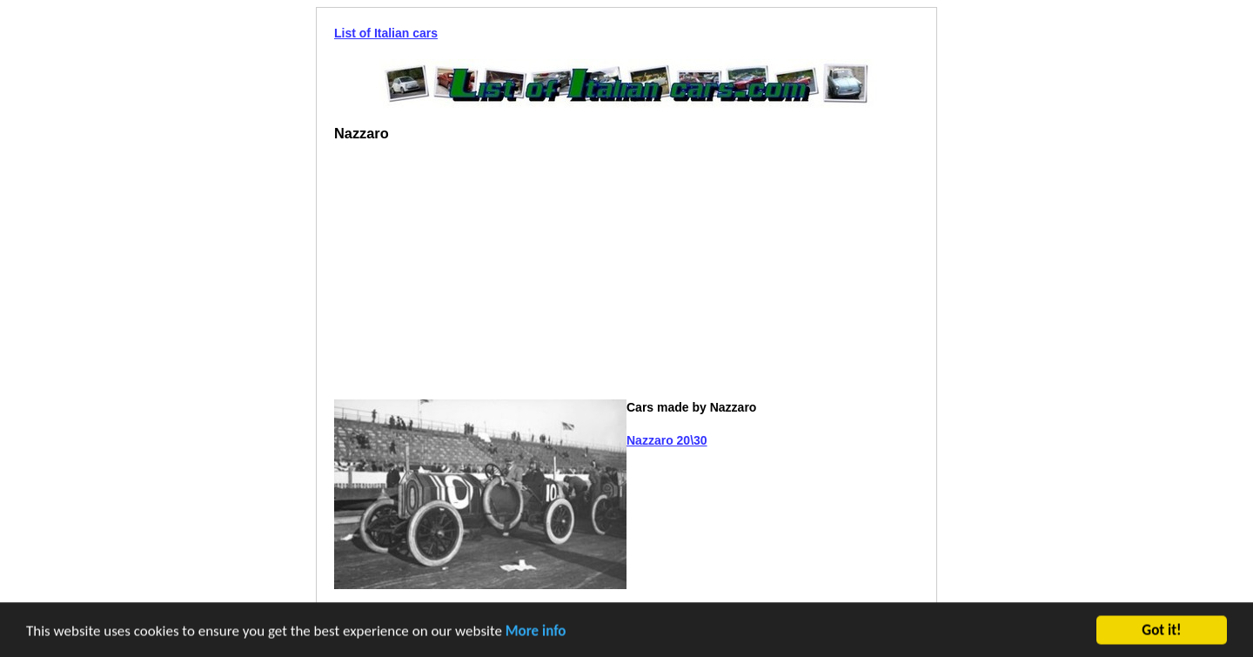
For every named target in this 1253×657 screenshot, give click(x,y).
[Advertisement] (480, 277)
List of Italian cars (386, 33)
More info (536, 631)
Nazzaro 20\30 (666, 440)
